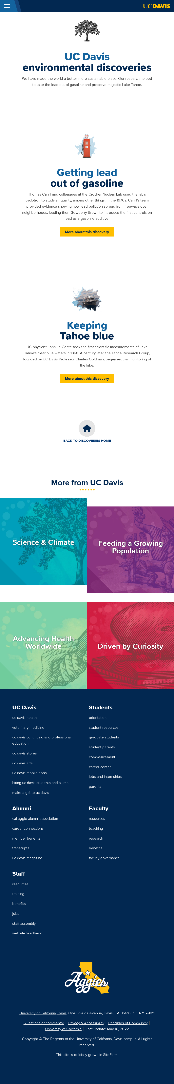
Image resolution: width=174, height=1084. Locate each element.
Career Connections (28, 828)
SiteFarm (110, 1054)
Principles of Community (127, 1023)
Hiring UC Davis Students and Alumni (40, 782)
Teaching (96, 828)
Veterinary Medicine (28, 727)
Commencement (102, 757)
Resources (97, 818)
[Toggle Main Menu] (7, 6)
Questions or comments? (44, 1023)
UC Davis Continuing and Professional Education (41, 740)
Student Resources (104, 727)
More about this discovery (87, 232)
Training (18, 893)
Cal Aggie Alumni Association (35, 818)
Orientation (97, 717)
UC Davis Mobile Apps (29, 772)
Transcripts (20, 848)
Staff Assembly (24, 923)
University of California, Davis (43, 1013)
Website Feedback (27, 933)
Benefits (95, 848)
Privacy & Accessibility (86, 1023)
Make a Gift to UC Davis (30, 792)
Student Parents (102, 747)
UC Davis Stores (24, 753)
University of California (63, 1029)
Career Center (100, 767)
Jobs (15, 913)
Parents (95, 786)
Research (96, 838)
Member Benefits (26, 838)
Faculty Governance (104, 858)
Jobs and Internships (105, 776)
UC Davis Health (24, 717)
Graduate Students (104, 737)
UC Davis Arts (22, 763)
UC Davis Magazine (27, 858)
